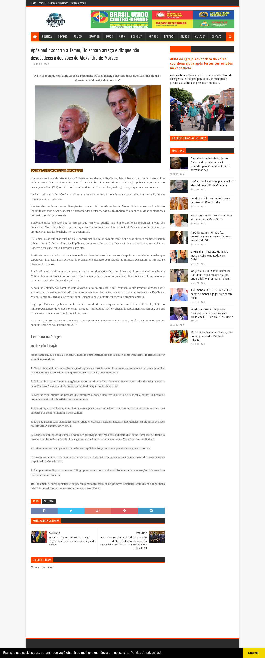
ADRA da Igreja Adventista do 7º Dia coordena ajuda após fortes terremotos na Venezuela (201, 63)
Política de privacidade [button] (146, 652)
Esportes (93, 36)
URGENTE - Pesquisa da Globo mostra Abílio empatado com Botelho (209, 255)
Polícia (78, 36)
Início (33, 3)
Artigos (153, 36)
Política (47, 36)
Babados (169, 36)
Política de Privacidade (58, 3)
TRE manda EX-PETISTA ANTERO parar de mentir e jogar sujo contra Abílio (212, 293)
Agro (122, 36)
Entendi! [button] (254, 652)
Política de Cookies (78, 3)
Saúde (109, 36)
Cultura (200, 36)
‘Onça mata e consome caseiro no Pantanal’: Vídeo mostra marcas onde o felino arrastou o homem (211, 274)
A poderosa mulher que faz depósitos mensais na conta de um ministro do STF (211, 236)
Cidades (62, 36)
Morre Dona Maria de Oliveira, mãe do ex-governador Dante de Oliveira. (212, 336)
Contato (42, 3)
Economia (136, 36)
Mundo (185, 36)
